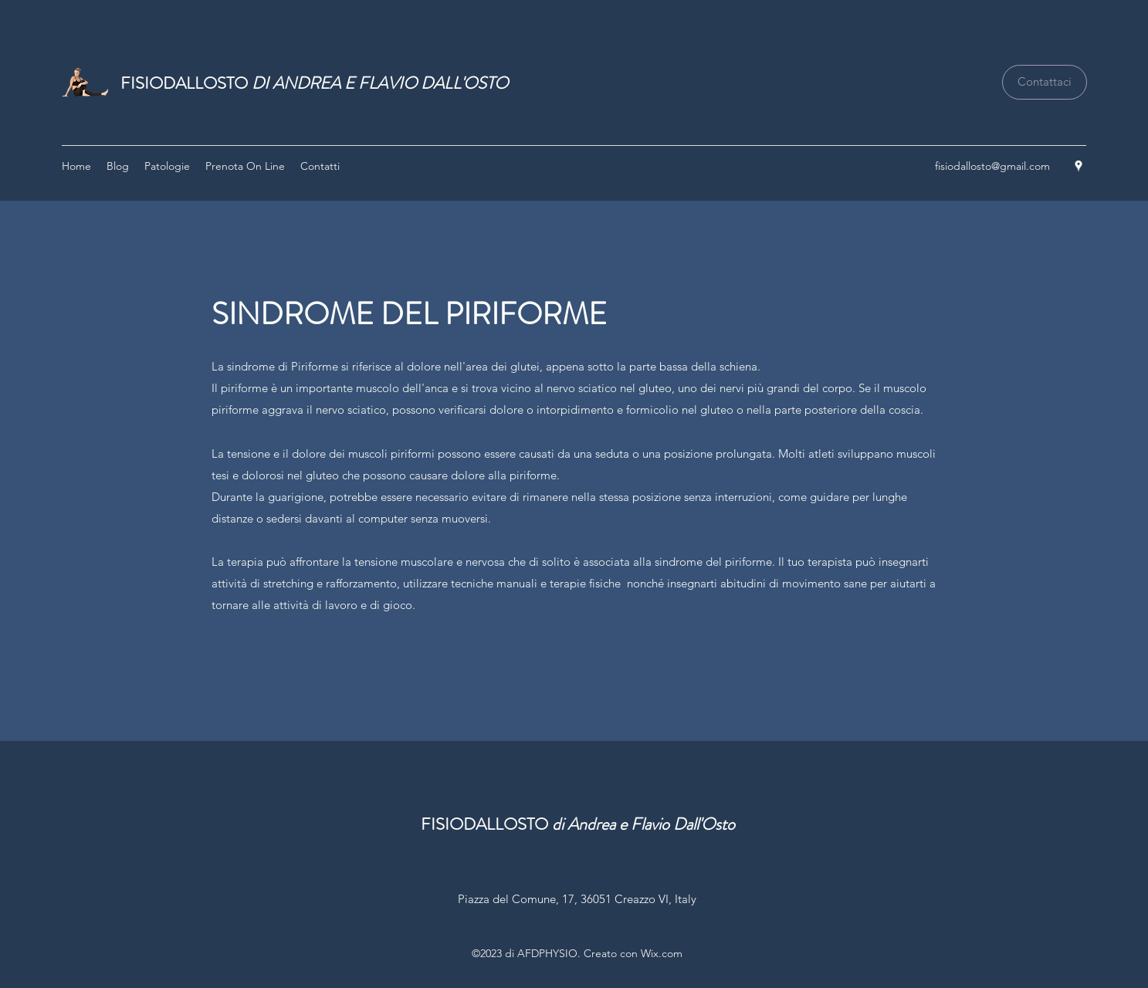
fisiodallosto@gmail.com (992, 166)
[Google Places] (1078, 166)
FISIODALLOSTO (314, 83)
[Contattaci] (1044, 82)
